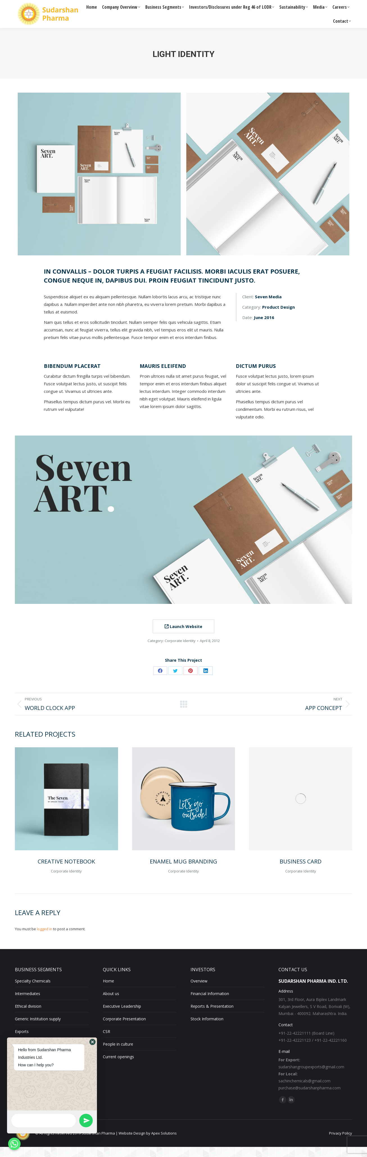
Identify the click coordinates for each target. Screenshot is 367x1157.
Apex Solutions (164, 1143)
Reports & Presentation (212, 1016)
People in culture (118, 1054)
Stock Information (207, 1029)
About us (111, 1003)
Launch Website (183, 636)
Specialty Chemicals (33, 991)
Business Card (300, 871)
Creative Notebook (66, 871)
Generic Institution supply (38, 1029)
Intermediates (27, 1003)
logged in (44, 938)
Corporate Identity (180, 650)
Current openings (118, 1066)
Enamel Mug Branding (183, 871)
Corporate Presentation (124, 1029)
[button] (92, 1042)
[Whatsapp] (14, 1144)
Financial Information (210, 1003)
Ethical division (28, 1016)
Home (108, 991)
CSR (106, 1041)
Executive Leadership (122, 1016)
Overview (199, 991)
